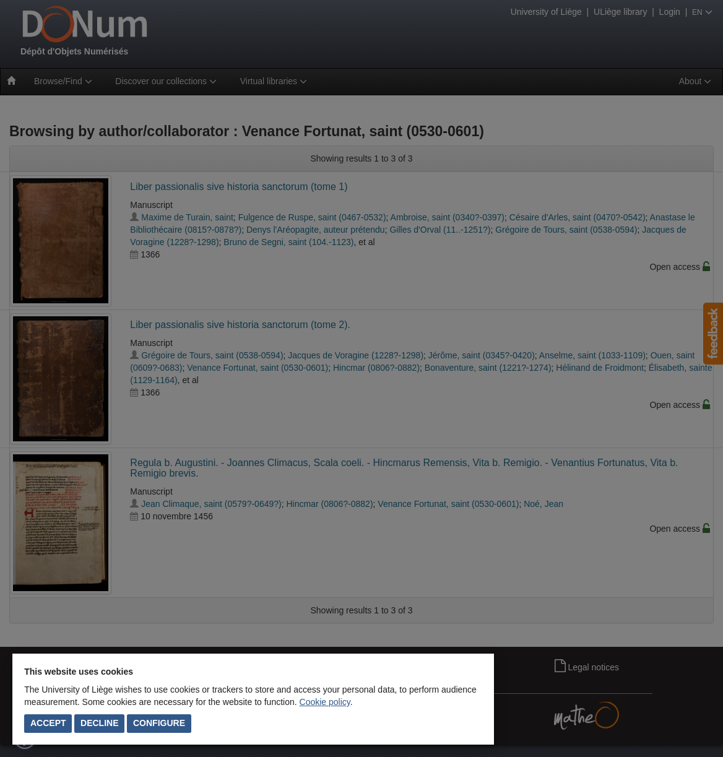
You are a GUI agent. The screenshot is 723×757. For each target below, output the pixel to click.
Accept (48, 723)
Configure (159, 723)
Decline (99, 723)
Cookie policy (325, 702)
